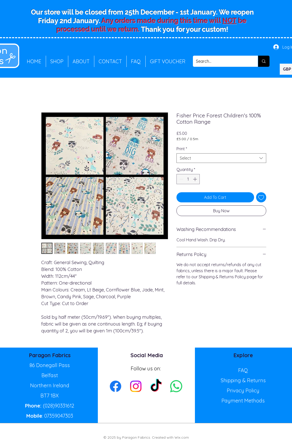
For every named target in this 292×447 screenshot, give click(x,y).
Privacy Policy (243, 390)
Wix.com (181, 437)
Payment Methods (243, 400)
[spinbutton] (188, 179)
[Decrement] (180, 179)
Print (181, 148)
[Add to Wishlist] (261, 197)
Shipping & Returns (243, 380)
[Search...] (222, 61)
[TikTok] (156, 386)
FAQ (243, 370)
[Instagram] (135, 386)
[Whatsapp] (176, 386)
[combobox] (221, 158)
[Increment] (195, 179)
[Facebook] (115, 386)
